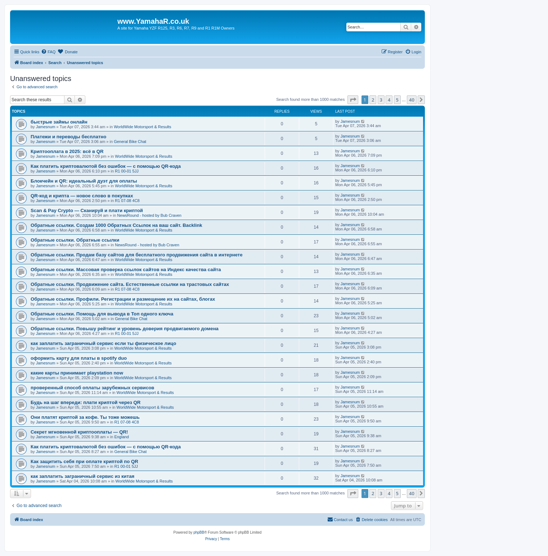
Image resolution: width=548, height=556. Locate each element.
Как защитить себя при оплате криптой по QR (84, 461)
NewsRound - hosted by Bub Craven (149, 215)
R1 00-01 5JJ (126, 171)
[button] (352, 99)
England (121, 437)
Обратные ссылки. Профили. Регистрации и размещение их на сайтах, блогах (123, 299)
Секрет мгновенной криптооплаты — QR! (79, 432)
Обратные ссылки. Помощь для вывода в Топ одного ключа (102, 314)
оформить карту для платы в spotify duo (79, 358)
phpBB (198, 532)
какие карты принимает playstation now (77, 373)
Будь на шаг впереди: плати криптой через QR (85, 402)
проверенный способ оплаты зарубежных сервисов (92, 387)
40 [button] (411, 100)
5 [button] (397, 100)
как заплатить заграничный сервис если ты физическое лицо (103, 343)
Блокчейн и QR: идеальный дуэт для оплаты (84, 181)
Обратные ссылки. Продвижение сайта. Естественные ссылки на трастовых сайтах (130, 284)
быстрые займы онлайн (59, 122)
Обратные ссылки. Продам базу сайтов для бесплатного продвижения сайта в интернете (137, 254)
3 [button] (381, 100)
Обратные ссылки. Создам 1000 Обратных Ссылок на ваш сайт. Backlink (116, 225)
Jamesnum (45, 127)
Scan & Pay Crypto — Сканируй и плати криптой (87, 210)
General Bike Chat (130, 141)
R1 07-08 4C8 (127, 200)
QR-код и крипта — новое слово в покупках (82, 195)
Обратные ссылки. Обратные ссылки (75, 240)
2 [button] (373, 100)
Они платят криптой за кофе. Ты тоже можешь (85, 417)
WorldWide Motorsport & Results (142, 127)
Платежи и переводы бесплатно (68, 136)
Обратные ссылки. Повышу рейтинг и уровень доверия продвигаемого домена (125, 328)
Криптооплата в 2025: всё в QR (67, 151)
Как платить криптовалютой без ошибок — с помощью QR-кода (106, 166)
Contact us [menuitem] (340, 519)
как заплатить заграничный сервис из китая (82, 476)
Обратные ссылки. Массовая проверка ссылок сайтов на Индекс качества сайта (126, 269)
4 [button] (389, 100)
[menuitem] (48, 52)
